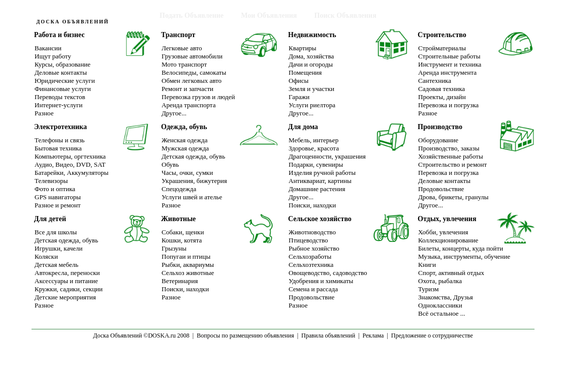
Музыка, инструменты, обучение (464, 256)
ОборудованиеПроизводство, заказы (448, 144)
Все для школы (56, 232)
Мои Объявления (269, 15)
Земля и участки (311, 89)
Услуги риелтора (312, 105)
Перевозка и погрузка (448, 105)
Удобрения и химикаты (321, 281)
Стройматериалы (442, 48)
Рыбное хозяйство (314, 248)
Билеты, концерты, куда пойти (460, 248)
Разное (44, 113)
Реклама (373, 335)
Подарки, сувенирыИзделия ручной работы (322, 168)
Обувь (170, 164)
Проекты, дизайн (442, 97)
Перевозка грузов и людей (198, 97)
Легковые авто (182, 48)
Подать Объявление (192, 15)
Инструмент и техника (449, 64)
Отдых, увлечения (447, 219)
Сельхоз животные (188, 273)
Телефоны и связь (59, 140)
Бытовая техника (58, 148)
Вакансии (48, 48)
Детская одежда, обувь (193, 156)
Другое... (174, 113)
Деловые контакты (61, 72)
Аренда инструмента (447, 72)
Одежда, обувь (184, 127)
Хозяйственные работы (450, 156)
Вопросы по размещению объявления (245, 335)
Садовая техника (441, 89)
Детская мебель (56, 264)
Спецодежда (179, 189)
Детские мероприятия (65, 297)
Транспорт (178, 35)
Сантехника (434, 80)
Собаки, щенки (183, 232)
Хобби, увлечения (443, 232)
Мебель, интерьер (313, 140)
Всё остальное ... (441, 313)
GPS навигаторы (58, 197)
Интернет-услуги (59, 105)
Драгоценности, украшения (327, 156)
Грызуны (174, 248)
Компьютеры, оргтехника (70, 156)
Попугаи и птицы (186, 256)
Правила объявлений (328, 335)
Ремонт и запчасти (187, 89)
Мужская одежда (185, 148)
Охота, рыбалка (440, 281)
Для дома (303, 127)
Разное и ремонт (58, 205)
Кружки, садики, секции (69, 289)
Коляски (46, 256)
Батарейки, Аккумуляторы (72, 172)
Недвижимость (312, 35)
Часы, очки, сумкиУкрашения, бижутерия (194, 177)
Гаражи (299, 97)
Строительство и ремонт (452, 164)
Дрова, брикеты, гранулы (453, 197)
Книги (427, 264)
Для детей (50, 219)
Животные (178, 219)
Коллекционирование (448, 240)
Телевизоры (51, 181)
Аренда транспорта (188, 105)
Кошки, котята (182, 240)
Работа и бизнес (59, 35)
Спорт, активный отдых (451, 273)
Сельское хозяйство (320, 219)
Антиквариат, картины (320, 181)
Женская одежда (184, 140)
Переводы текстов (60, 97)
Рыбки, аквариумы (188, 264)
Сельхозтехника (311, 264)
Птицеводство (308, 240)
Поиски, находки (312, 205)
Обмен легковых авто (192, 80)
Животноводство (312, 232)
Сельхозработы (310, 256)
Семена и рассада (313, 289)
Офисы (298, 80)
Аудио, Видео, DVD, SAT (70, 164)
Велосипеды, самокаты (194, 72)
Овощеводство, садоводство (328, 273)
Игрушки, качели (58, 248)
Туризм (428, 289)
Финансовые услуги (63, 89)
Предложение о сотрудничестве (432, 335)
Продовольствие (441, 189)
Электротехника (60, 127)
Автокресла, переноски (67, 273)
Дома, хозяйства (311, 56)
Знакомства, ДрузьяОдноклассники (445, 301)
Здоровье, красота (314, 148)
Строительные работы (449, 56)
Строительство (442, 35)
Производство (440, 127)
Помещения (305, 72)
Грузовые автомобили (192, 56)
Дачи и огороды (311, 64)
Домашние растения (317, 189)
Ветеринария (180, 281)
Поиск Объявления (345, 15)
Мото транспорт (184, 64)
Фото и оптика (55, 189)
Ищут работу (53, 56)
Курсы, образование (62, 64)
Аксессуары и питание (66, 281)
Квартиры (303, 48)
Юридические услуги (65, 80)
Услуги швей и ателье (192, 197)
